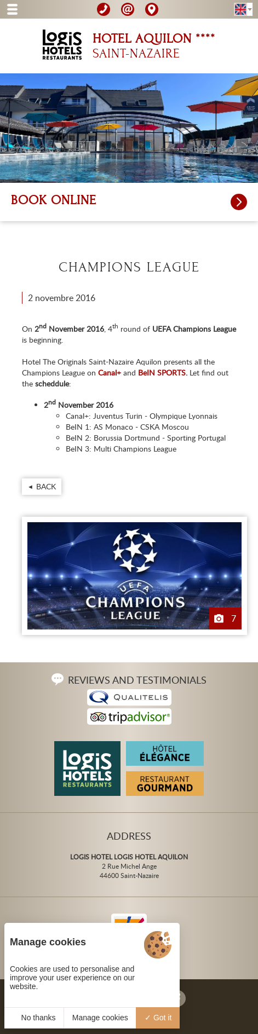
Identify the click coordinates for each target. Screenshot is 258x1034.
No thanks (34, 1017)
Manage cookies (100, 1017)
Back (46, 486)
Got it (158, 1017)
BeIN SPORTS (162, 372)
